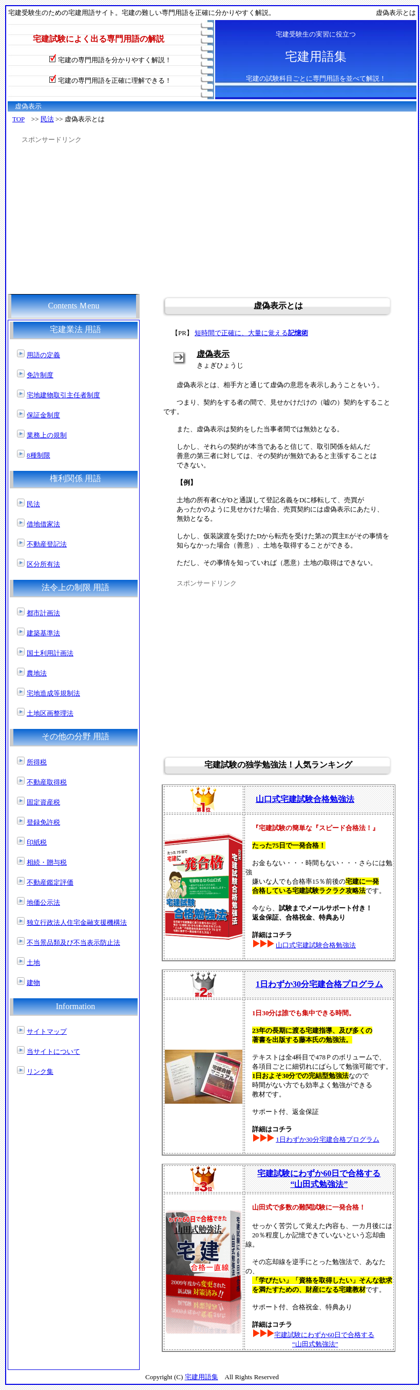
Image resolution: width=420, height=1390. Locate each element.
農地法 (37, 673)
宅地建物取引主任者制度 (63, 395)
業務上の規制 (47, 435)
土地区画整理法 (50, 713)
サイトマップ (47, 1031)
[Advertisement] (184, 216)
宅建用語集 (201, 1377)
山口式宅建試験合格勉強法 (316, 945)
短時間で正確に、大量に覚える (251, 333)
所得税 (37, 762)
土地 (33, 962)
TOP (18, 119)
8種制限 (38, 455)
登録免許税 (43, 822)
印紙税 (37, 842)
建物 (33, 982)
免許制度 (40, 375)
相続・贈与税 (47, 862)
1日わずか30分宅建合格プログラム (319, 984)
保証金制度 (43, 415)
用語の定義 (43, 355)
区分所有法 (43, 564)
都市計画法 (43, 613)
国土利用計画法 (50, 653)
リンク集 (40, 1071)
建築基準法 (43, 633)
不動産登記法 (47, 544)
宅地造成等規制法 (53, 693)
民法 (47, 119)
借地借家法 (43, 524)
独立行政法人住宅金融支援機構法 (77, 922)
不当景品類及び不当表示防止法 (73, 942)
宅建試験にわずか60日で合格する (324, 1335)
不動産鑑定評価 (50, 882)
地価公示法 (43, 902)
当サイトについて (53, 1051)
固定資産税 (43, 802)
